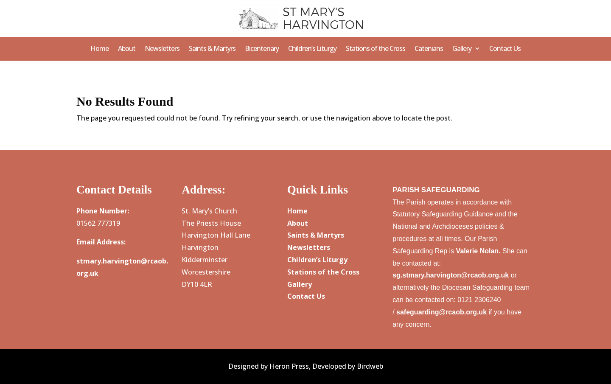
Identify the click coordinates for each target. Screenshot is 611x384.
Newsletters (162, 49)
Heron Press (289, 366)
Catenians (429, 49)
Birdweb (370, 366)
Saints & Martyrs (212, 49)
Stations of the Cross (375, 49)
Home (99, 49)
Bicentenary (262, 49)
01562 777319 (98, 223)
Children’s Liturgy (312, 49)
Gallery (461, 49)
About (126, 49)
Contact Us (505, 49)
